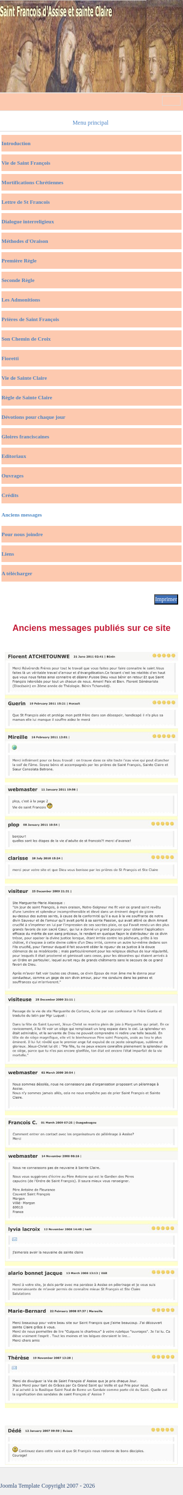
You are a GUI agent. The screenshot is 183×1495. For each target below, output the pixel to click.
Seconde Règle (18, 280)
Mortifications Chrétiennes (32, 182)
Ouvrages (12, 475)
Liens (7, 554)
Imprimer (166, 599)
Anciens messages (21, 515)
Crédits (10, 495)
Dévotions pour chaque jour (33, 417)
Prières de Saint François (30, 319)
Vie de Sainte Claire (24, 378)
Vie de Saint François (25, 163)
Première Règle (19, 260)
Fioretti (10, 358)
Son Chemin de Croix (26, 339)
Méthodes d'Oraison (24, 241)
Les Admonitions (20, 300)
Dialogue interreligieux (27, 221)
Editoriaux (13, 456)
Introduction (16, 143)
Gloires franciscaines (25, 436)
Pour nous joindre (22, 534)
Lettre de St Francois (25, 202)
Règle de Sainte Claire (26, 397)
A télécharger (16, 573)
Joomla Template (20, 1485)
